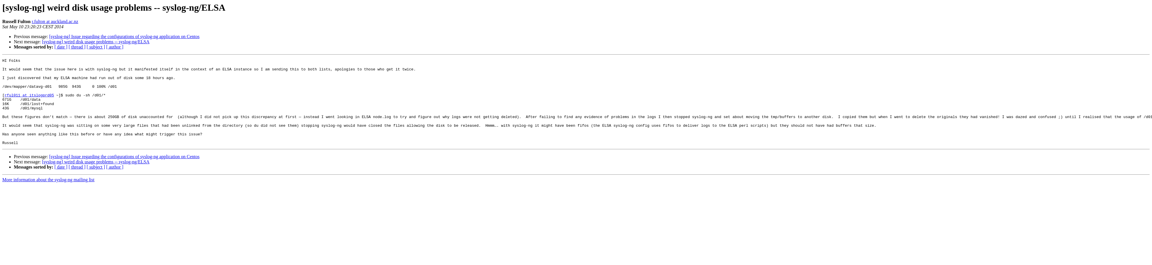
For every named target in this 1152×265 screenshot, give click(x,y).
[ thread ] (77, 46)
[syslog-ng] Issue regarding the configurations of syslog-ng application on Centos (124, 36)
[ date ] (60, 46)
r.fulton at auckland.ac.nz (55, 21)
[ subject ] (96, 46)
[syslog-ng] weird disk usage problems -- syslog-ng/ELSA (95, 41)
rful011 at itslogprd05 (29, 102)
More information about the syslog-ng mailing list (48, 197)
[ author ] (115, 46)
